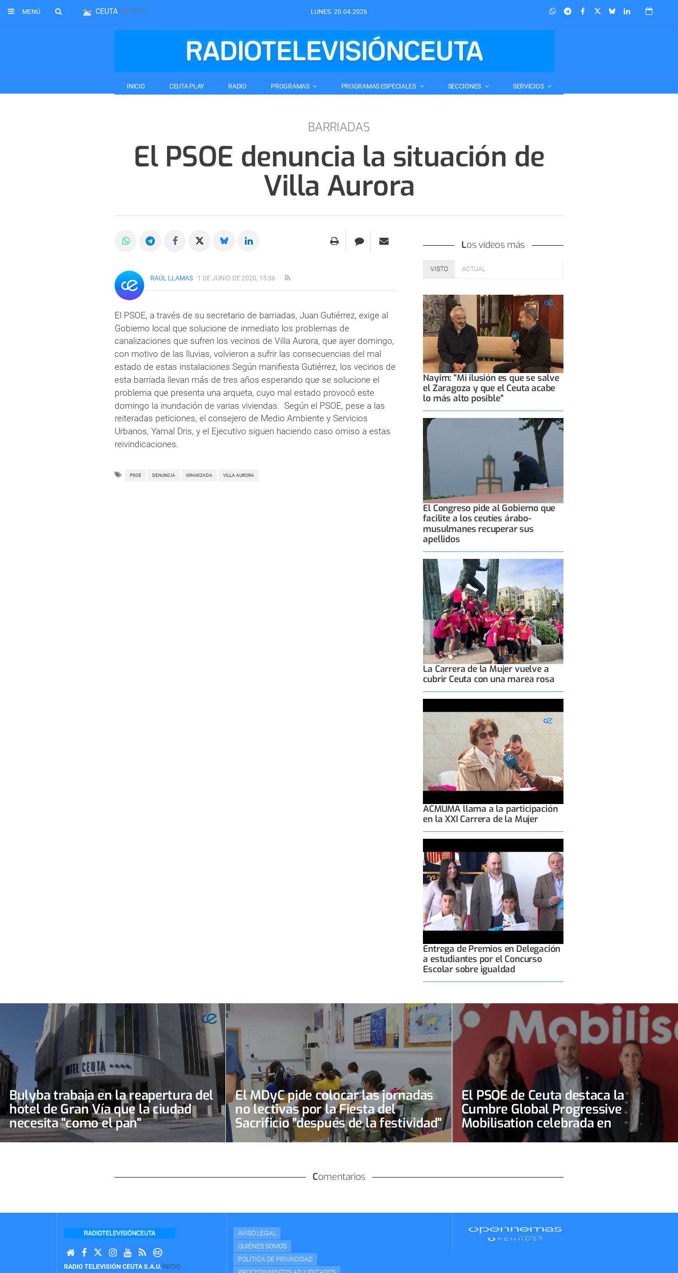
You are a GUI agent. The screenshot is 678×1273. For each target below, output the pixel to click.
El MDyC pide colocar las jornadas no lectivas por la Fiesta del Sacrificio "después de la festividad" (338, 1109)
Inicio (136, 86)
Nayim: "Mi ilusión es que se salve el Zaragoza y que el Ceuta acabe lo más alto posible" (491, 388)
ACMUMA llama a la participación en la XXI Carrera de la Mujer (490, 814)
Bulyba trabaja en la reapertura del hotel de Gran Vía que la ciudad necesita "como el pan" (111, 1109)
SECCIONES (465, 86)
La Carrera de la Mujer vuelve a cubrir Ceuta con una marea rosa (488, 674)
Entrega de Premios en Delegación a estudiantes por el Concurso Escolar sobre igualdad (491, 959)
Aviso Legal (257, 1233)
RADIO (237, 86)
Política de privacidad (275, 1259)
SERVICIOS (529, 86)
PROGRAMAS (290, 86)
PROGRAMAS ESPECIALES (379, 86)
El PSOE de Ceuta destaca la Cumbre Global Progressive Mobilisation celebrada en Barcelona (542, 1116)
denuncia (163, 475)
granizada (199, 475)
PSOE (135, 475)
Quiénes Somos (262, 1246)
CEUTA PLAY (186, 86)
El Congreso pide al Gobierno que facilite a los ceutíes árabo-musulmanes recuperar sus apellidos (489, 523)
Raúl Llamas (171, 278)
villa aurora (238, 475)
